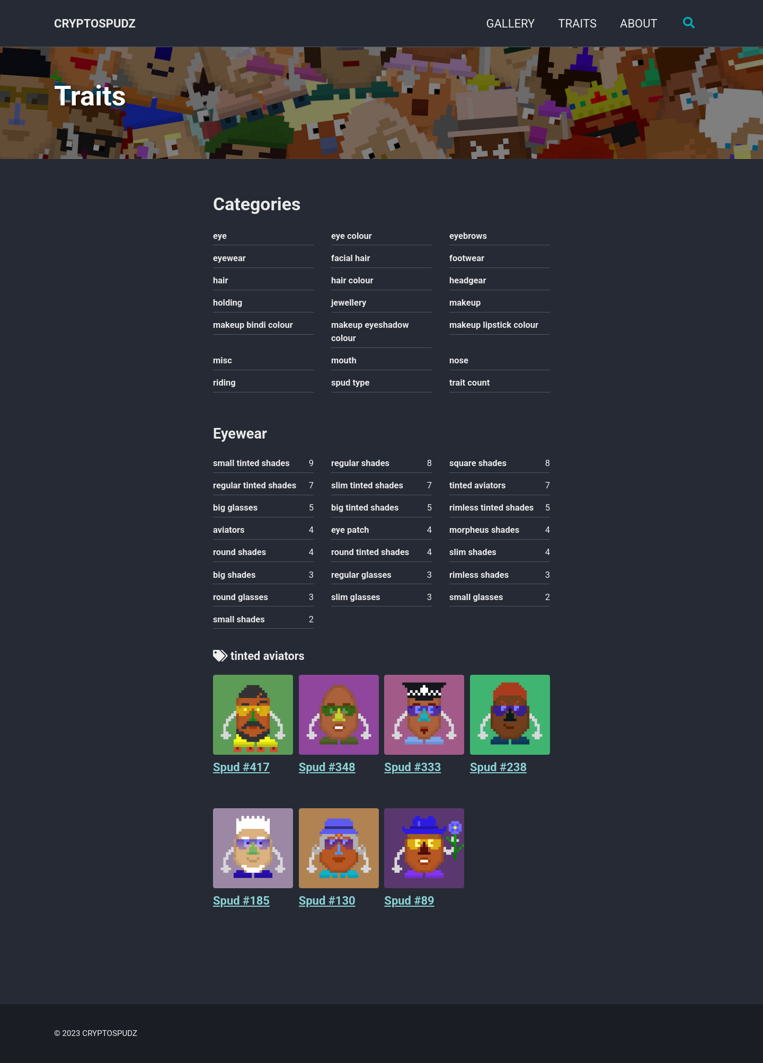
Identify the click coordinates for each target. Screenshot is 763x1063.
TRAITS (576, 23)
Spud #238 (498, 771)
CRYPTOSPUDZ (95, 23)
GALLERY (509, 23)
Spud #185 (241, 905)
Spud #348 (327, 771)
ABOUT (637, 23)
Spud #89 (409, 905)
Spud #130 (327, 905)
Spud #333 (412, 771)
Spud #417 (241, 771)
